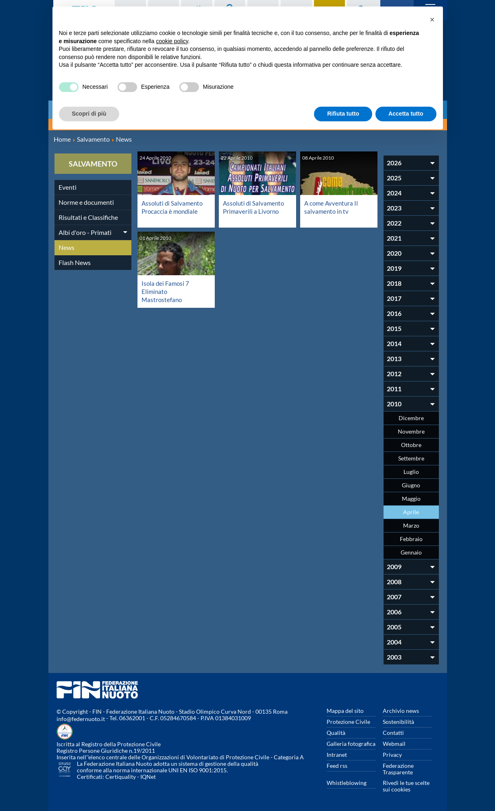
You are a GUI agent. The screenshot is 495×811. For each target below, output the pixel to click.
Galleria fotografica (351, 743)
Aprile (411, 512)
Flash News (75, 262)
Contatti (393, 732)
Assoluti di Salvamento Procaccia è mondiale (173, 207)
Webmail (394, 743)
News (66, 247)
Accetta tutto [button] (405, 113)
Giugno (411, 485)
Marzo (411, 525)
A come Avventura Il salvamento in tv (332, 207)
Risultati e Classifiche (88, 217)
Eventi (67, 187)
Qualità (336, 732)
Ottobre (411, 444)
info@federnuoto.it (81, 718)
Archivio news (401, 710)
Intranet (337, 754)
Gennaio (411, 552)
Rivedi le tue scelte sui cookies (406, 786)
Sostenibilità (398, 721)
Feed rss (337, 765)
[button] (432, 19)
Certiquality (120, 776)
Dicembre (411, 417)
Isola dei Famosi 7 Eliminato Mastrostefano (166, 291)
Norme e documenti (86, 202)
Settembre (411, 458)
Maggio (411, 498)
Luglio (411, 471)
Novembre (411, 431)
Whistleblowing (346, 782)
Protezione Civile (348, 721)
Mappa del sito (345, 710)
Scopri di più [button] (89, 113)
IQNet (148, 776)
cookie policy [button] (172, 41)
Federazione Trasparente (398, 769)
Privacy (392, 754)
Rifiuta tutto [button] (343, 113)
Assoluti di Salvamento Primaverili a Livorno (255, 207)
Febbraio (411, 538)
